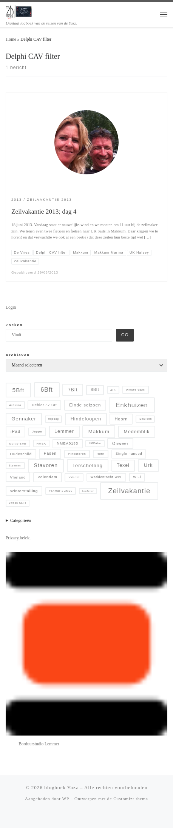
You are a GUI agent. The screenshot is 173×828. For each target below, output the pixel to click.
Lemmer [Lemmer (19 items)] (64, 431)
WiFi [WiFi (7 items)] (137, 477)
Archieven (18, 355)
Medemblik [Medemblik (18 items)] (137, 431)
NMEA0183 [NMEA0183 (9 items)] (67, 443)
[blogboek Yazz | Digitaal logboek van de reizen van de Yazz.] (19, 11)
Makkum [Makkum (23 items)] (99, 431)
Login (11, 307)
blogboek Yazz (61, 787)
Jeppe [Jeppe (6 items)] (37, 431)
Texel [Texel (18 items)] (123, 465)
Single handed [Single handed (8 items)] (129, 454)
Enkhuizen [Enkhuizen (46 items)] (132, 405)
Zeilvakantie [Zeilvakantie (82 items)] (129, 491)
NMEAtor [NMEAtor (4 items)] (95, 443)
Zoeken (14, 325)
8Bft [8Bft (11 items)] (95, 390)
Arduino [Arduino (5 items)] (15, 405)
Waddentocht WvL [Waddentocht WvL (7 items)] (106, 477)
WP (65, 798)
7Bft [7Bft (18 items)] (73, 389)
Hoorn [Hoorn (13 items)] (121, 419)
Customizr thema (130, 798)
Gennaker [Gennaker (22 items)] (23, 419)
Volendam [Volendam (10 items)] (47, 477)
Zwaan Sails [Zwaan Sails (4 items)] (17, 503)
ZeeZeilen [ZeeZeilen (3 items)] (88, 491)
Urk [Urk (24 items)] (148, 465)
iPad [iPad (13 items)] (15, 431)
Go (125, 334)
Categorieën (20, 520)
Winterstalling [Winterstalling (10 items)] (24, 491)
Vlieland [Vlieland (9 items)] (18, 477)
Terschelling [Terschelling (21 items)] (88, 465)
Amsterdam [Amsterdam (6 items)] (135, 389)
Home (11, 39)
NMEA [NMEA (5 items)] (41, 443)
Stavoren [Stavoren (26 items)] (46, 465)
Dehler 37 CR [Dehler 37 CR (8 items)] (44, 405)
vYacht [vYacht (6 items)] (74, 477)
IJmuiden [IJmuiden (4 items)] (145, 418)
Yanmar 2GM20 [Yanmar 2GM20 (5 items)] (61, 490)
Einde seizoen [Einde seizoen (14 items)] (85, 405)
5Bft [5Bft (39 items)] (18, 390)
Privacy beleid (18, 538)
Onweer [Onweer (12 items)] (120, 443)
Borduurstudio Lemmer (39, 744)
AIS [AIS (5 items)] (113, 390)
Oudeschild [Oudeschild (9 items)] (21, 454)
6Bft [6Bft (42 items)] (47, 389)
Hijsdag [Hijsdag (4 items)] (53, 418)
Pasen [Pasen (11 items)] (50, 453)
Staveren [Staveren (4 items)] (15, 465)
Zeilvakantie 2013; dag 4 (43, 211)
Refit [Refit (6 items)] (101, 454)
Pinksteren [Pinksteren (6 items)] (77, 454)
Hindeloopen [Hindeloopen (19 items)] (86, 419)
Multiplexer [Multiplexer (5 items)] (17, 443)
